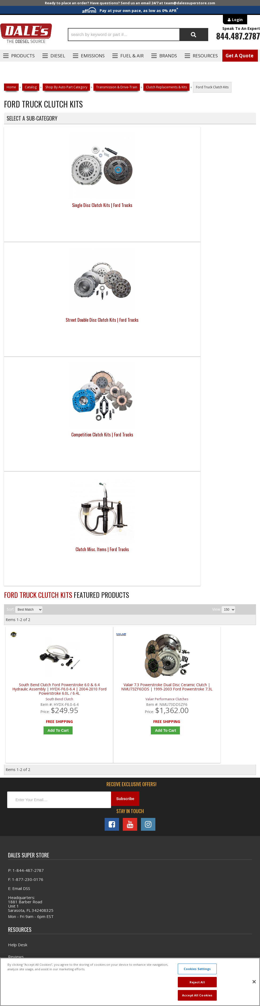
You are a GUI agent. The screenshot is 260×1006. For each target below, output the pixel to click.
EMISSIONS (93, 56)
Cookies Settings (197, 969)
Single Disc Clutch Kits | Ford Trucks (35, 215)
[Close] (254, 982)
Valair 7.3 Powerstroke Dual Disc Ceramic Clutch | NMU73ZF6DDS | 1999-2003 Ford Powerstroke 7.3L (100, 352)
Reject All (197, 982)
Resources (205, 56)
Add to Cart (38, 394)
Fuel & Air (132, 56)
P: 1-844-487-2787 (26, 539)
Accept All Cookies (197, 995)
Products (23, 56)
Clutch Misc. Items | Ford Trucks (224, 215)
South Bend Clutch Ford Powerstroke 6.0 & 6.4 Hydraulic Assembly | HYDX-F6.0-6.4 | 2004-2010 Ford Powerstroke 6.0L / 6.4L (37, 352)
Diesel (57, 56)
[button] (138, 34)
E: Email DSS (19, 557)
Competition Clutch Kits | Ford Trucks (161, 215)
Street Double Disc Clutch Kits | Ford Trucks (98, 215)
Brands (168, 56)
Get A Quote (239, 56)
